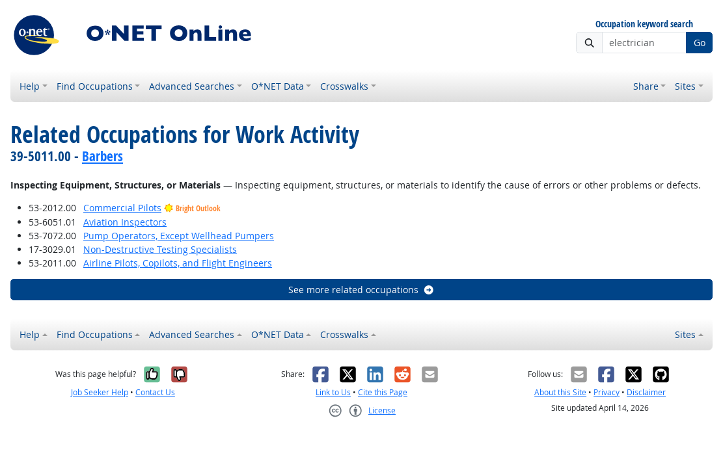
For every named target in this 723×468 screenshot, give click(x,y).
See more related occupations (361, 289)
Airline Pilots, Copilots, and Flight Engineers (177, 263)
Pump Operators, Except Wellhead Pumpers (178, 235)
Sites (685, 86)
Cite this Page (382, 392)
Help (30, 86)
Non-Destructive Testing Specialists (160, 249)
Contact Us (155, 392)
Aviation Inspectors (125, 222)
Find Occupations (95, 86)
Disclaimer (646, 392)
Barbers (102, 156)
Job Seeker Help (99, 392)
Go (699, 42)
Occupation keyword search (644, 24)
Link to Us (333, 392)
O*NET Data (277, 86)
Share (646, 86)
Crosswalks (344, 86)
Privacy (606, 392)
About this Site (560, 392)
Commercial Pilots (122, 208)
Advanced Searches (191, 86)
